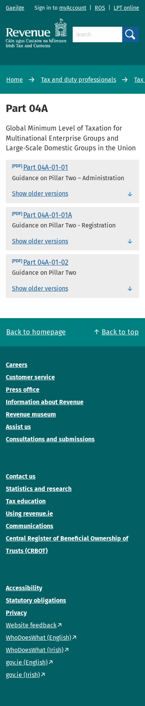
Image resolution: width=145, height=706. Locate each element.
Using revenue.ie (29, 513)
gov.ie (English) (27, 662)
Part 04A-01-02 (45, 262)
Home (14, 79)
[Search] (97, 34)
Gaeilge (15, 8)
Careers (16, 364)
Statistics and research (39, 488)
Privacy (16, 612)
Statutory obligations (36, 600)
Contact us (21, 476)
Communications (29, 526)
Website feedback (31, 625)
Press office (22, 389)
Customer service (30, 377)
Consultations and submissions (50, 439)
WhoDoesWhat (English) (38, 637)
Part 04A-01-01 (45, 167)
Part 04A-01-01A (47, 215)
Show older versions (40, 193)
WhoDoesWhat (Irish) (34, 650)
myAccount (72, 8)
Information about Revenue (45, 402)
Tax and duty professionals (78, 79)
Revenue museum (31, 414)
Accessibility (24, 588)
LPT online (126, 8)
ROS (100, 8)
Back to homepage (36, 332)
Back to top (120, 332)
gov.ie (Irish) (23, 674)
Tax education (26, 501)
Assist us (18, 426)
